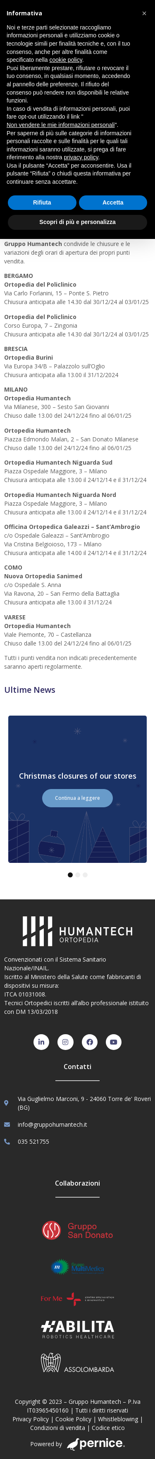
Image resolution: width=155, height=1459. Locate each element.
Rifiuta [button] (42, 202)
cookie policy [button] (66, 59)
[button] (144, 13)
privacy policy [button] (81, 157)
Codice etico (108, 1428)
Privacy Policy (30, 1419)
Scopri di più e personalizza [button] (77, 222)
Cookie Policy (73, 1419)
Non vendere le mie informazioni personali (60, 125)
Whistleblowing (118, 1419)
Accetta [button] (113, 202)
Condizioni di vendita (57, 1428)
